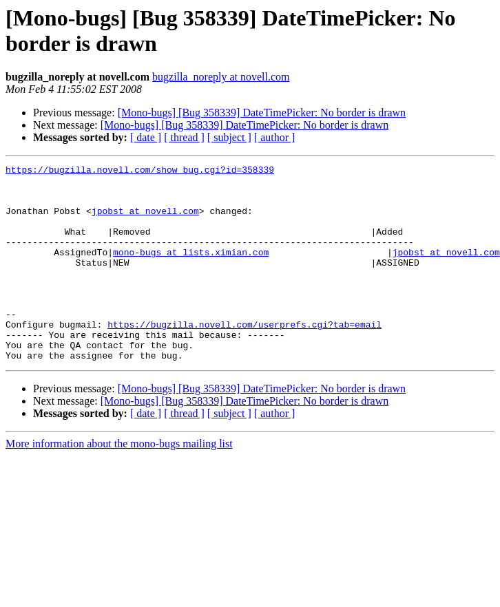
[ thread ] (184, 137)
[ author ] (274, 137)
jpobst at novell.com (145, 221)
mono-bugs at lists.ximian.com (191, 270)
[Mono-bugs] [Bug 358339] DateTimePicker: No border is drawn (262, 112)
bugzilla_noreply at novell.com (221, 77)
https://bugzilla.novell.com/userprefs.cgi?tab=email (244, 357)
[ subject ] (229, 137)
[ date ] (145, 137)
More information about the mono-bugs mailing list (119, 483)
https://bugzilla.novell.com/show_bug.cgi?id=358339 (140, 171)
